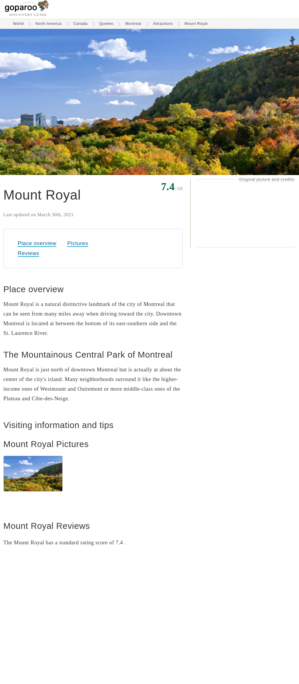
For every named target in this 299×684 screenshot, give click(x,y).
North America (48, 23)
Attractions (163, 23)
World (18, 23)
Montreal (133, 23)
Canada (80, 23)
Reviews (28, 253)
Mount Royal (196, 23)
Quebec (106, 23)
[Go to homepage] (27, 10)
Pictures (77, 243)
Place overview (37, 243)
